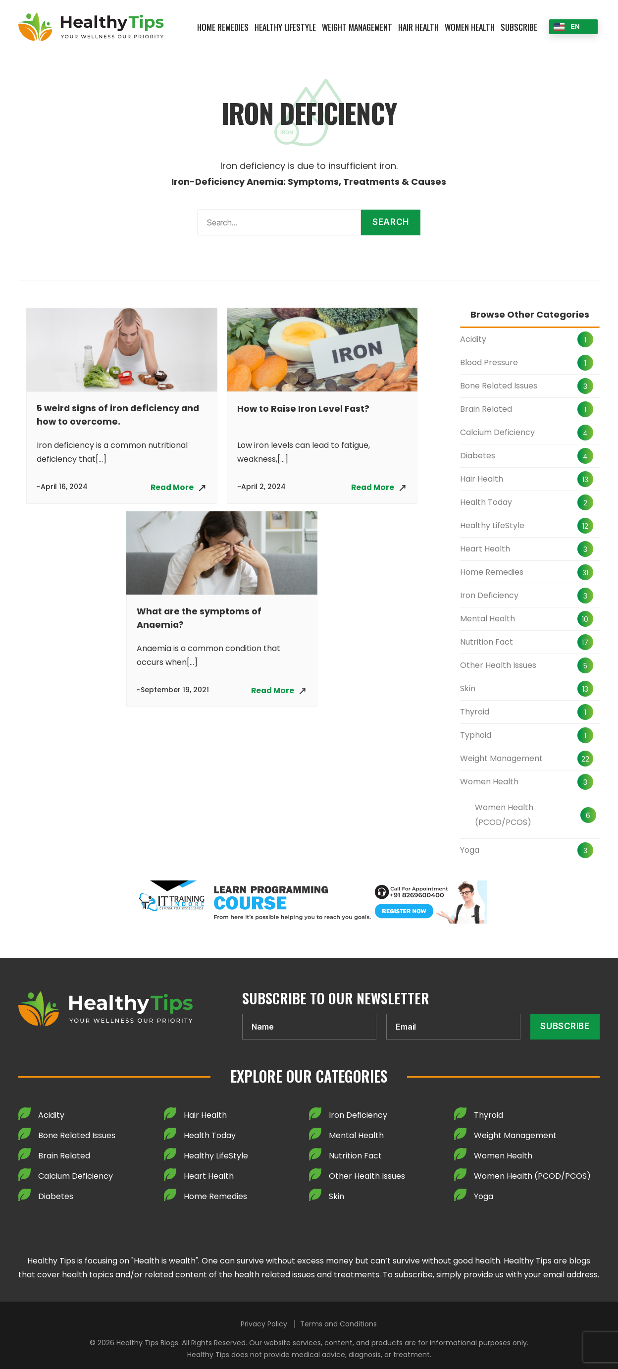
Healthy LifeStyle (285, 27)
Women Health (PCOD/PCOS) (504, 815)
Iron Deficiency (489, 595)
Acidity (473, 339)
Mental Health (487, 618)
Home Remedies (223, 27)
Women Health (470, 27)
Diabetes (477, 455)
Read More (170, 487)
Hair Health (418, 27)
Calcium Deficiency (497, 432)
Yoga (469, 850)
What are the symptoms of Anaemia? (200, 619)
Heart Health (485, 548)
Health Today (486, 502)
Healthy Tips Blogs (147, 1343)
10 (585, 619)
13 (585, 480)
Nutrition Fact (486, 642)
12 (585, 526)
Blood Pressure (489, 362)
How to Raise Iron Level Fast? (304, 408)
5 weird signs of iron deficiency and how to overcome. (120, 415)
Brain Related (486, 409)
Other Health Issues (498, 665)
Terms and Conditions (338, 1324)
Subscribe (519, 27)
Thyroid (474, 711)
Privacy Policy (264, 1324)
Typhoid (475, 735)
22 (585, 759)
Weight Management (357, 27)
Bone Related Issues (498, 385)
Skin (467, 688)
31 (585, 573)
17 (585, 643)
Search (390, 222)
